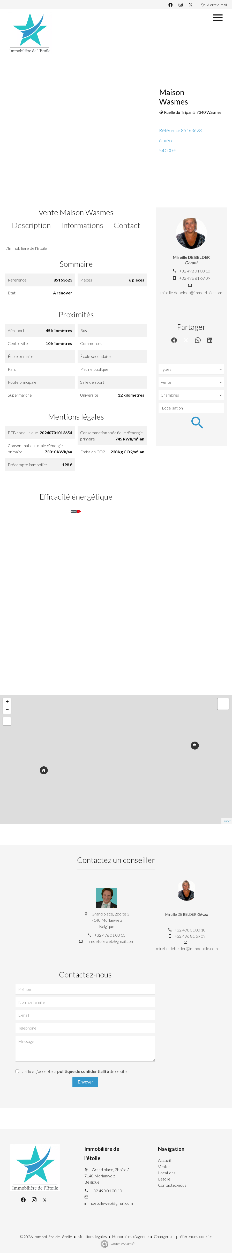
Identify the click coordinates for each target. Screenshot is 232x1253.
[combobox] (191, 369)
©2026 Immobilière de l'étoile (46, 1236)
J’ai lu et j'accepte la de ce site (74, 1071)
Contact (127, 225)
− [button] (7, 710)
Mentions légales (92, 1236)
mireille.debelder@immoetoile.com (191, 292)
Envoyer (85, 1082)
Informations (82, 225)
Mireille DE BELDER (191, 257)
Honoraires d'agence (130, 1236)
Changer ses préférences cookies (183, 1236)
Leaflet (227, 821)
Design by (122, 1244)
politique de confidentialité (83, 1071)
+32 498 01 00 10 (194, 270)
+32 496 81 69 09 (194, 278)
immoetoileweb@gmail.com (110, 941)
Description (31, 225)
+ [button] (7, 702)
